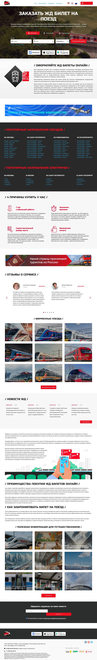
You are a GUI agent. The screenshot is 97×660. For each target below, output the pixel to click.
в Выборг (48, 179)
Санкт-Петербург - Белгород (35, 155)
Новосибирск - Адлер (60, 144)
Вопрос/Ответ (40, 3)
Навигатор (57, 3)
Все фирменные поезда (48, 387)
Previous (7, 298)
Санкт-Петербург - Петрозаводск (36, 146)
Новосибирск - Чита (59, 152)
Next (90, 298)
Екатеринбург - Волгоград (84, 157)
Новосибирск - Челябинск (61, 153)
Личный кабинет (86, 3)
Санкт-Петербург (20, 44)
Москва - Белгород (9, 150)
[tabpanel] (29, 294)
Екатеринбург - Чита (83, 152)
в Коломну (7, 182)
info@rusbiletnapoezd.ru (12, 648)
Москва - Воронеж (9, 142)
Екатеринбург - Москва (83, 141)
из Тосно (79, 182)
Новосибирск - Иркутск (60, 150)
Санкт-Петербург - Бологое (34, 144)
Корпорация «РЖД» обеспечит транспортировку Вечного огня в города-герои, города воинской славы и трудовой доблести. (37, 411)
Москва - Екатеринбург (10, 148)
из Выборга (80, 179)
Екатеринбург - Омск (83, 148)
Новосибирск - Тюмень (60, 157)
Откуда (12, 38)
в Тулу (6, 179)
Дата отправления (62, 38)
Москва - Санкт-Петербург (11, 141)
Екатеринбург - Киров (83, 153)
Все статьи (49, 595)
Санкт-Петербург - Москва (34, 141)
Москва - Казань (8, 144)
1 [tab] (43, 312)
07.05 (57, 44)
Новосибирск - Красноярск (61, 146)
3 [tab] (47, 312)
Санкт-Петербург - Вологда (34, 150)
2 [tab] (45, 312)
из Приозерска (81, 180)
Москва (13, 44)
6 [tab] (53, 312)
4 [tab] (49, 312)
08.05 (60, 44)
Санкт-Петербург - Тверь (34, 142)
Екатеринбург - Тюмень (83, 144)
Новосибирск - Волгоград (61, 155)
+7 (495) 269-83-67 (11, 651)
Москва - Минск (8, 146)
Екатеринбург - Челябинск (84, 146)
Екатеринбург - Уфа (82, 155)
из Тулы (28, 184)
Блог (33, 3)
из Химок (28, 179)
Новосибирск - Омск (59, 148)
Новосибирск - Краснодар (61, 142)
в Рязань (6, 180)
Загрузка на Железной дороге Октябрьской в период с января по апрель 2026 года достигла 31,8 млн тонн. (80, 411)
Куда (34, 38)
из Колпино (80, 184)
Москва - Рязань (8, 157)
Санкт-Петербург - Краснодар (35, 153)
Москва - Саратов (9, 155)
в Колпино (49, 184)
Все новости (86, 422)
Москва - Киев (8, 152)
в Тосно (48, 182)
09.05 (64, 44)
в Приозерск (49, 180)
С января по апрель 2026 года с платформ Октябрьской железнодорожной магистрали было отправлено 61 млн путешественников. (58, 412)
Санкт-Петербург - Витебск (34, 148)
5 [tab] (51, 312)
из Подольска (30, 180)
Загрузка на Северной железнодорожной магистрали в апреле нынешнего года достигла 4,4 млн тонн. (15, 411)
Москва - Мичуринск (10, 153)
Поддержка (49, 3)
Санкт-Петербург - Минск (34, 152)
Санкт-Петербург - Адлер (34, 157)
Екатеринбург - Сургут (83, 150)
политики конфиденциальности (54, 615)
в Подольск (7, 184)
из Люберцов (29, 182)
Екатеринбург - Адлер (83, 142)
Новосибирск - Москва (60, 141)
